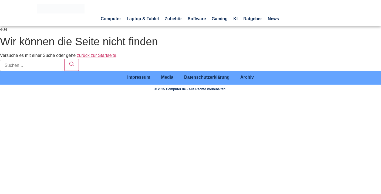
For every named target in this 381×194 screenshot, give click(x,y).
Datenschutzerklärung (207, 77)
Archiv (247, 77)
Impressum (138, 77)
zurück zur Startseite (96, 55)
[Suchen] (71, 65)
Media (167, 77)
